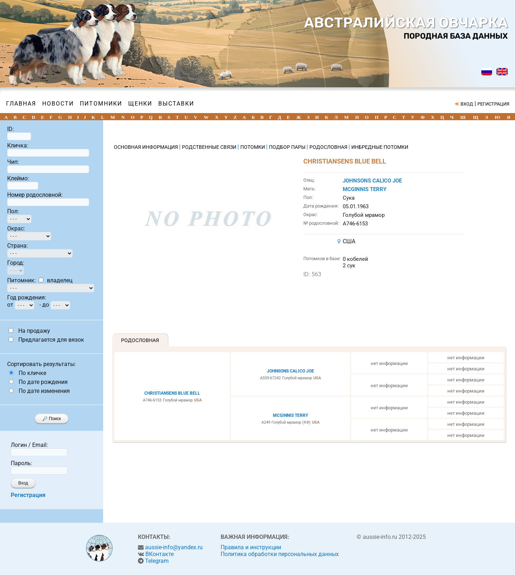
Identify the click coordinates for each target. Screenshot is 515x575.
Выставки (176, 103)
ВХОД (467, 104)
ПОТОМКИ (253, 147)
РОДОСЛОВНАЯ (328, 147)
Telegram (157, 560)
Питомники (101, 103)
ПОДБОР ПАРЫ (288, 147)
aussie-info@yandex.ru (174, 547)
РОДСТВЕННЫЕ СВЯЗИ (209, 147)
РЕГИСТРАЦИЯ (493, 104)
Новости (58, 103)
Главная (21, 103)
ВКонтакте (159, 554)
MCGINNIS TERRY (364, 189)
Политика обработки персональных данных (280, 554)
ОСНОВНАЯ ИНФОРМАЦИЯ (146, 147)
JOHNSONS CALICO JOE (372, 180)
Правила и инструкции (251, 547)
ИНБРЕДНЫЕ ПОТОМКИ (379, 147)
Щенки (140, 103)
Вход (23, 483)
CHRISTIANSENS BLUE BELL (172, 393)
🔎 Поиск (51, 418)
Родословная (140, 340)
